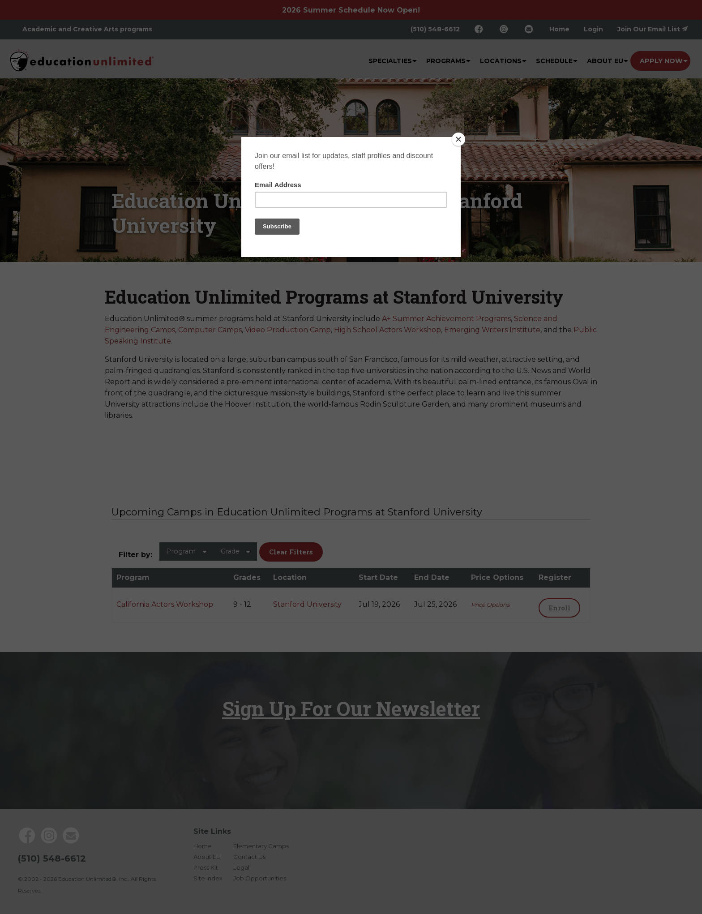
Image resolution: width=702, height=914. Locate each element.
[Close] (458, 139)
